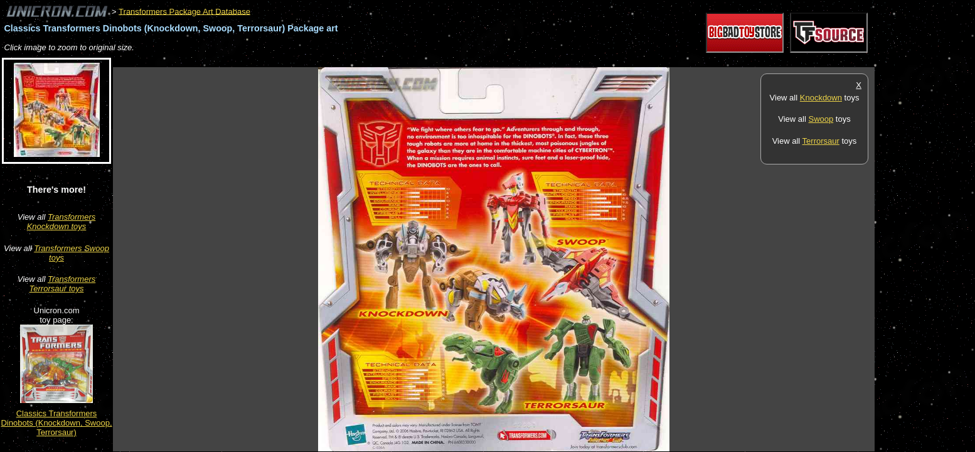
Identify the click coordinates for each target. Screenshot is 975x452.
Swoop (820, 119)
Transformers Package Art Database (184, 11)
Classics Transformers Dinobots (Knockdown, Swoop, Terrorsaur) (56, 423)
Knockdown (821, 97)
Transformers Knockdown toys (61, 221)
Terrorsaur (820, 141)
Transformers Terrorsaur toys (62, 283)
